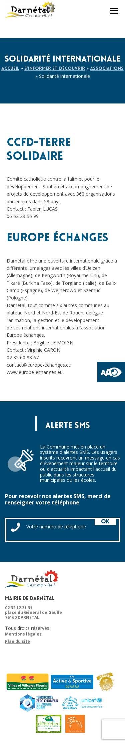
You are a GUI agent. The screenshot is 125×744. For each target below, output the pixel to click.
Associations (107, 68)
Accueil (10, 68)
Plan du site (17, 641)
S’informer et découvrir (54, 68)
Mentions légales (23, 634)
